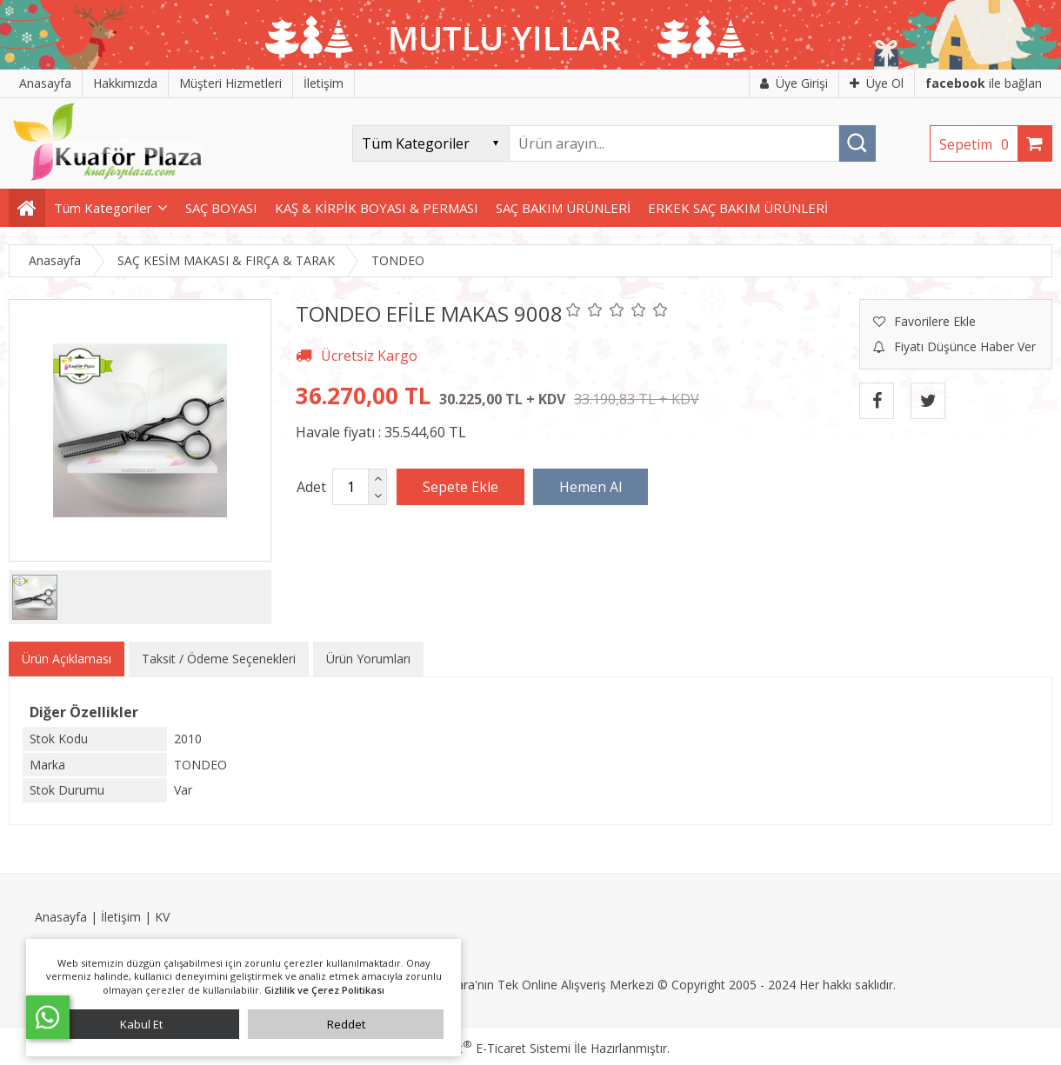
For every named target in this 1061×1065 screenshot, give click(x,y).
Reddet (346, 1024)
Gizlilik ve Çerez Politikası (324, 989)
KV (162, 917)
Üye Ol (877, 83)
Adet (311, 486)
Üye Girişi (794, 83)
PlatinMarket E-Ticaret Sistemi (481, 1048)
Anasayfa (61, 917)
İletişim (121, 917)
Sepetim (978, 144)
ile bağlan (983, 83)
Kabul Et (141, 1024)
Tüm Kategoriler (103, 207)
